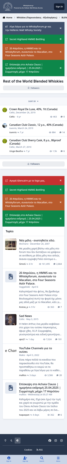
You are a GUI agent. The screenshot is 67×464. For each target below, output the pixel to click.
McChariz (23, 243)
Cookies (28, 449)
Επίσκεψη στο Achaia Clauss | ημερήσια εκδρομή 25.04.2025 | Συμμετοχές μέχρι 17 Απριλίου (40, 387)
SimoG (22, 263)
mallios (22, 375)
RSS (39, 449)
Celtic (12, 112)
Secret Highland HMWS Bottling (25, 39)
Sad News (25, 316)
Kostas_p (23, 306)
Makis (22, 354)
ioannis (13, 128)
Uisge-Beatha (16, 151)
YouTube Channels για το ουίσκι (35, 350)
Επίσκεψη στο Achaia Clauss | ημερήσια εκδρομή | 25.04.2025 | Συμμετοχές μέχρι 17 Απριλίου (24, 68)
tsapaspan (24, 414)
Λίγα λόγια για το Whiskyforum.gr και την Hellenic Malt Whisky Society (28, 28)
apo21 (22, 339)
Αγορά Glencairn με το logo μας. (25, 180)
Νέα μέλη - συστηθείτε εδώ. (37, 240)
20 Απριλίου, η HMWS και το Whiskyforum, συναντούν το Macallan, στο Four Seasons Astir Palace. (28, 52)
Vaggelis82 (24, 286)
